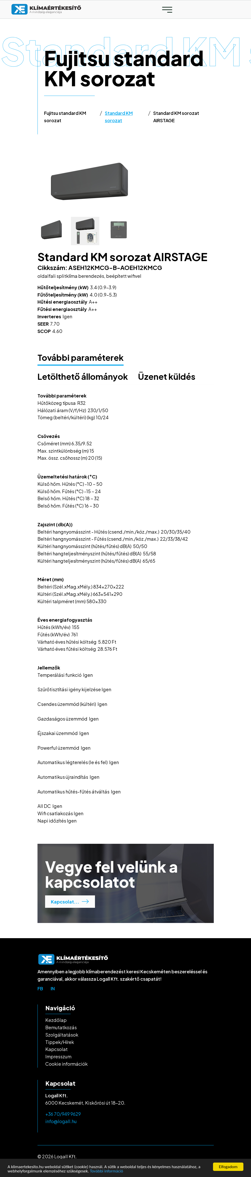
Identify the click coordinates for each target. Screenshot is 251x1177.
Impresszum (58, 1056)
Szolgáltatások (61, 1035)
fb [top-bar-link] (40, 988)
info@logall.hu (61, 1121)
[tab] (51, 231)
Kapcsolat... (70, 902)
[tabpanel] (125, 184)
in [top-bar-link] (53, 988)
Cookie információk (66, 1064)
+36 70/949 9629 (63, 1114)
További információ (106, 1171)
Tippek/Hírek (59, 1042)
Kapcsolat (56, 1049)
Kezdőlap (56, 1020)
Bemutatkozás (61, 1027)
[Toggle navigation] (167, 9)
